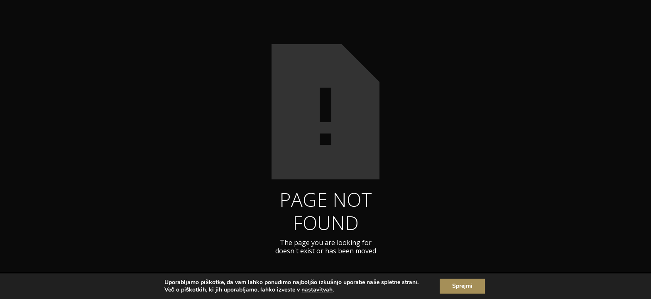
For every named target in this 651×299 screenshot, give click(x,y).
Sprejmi (462, 286)
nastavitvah (317, 290)
